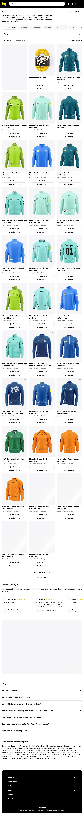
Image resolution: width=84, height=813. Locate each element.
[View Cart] (68, 3)
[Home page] (35, 572)
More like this (42, 89)
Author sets (20, 40)
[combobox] (41, 4)
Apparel (59, 82)
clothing (61, 27)
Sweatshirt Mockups (67, 82)
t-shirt (48, 27)
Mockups (7, 40)
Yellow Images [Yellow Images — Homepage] (42, 807)
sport (23, 27)
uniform (36, 27)
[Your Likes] (72, 3)
